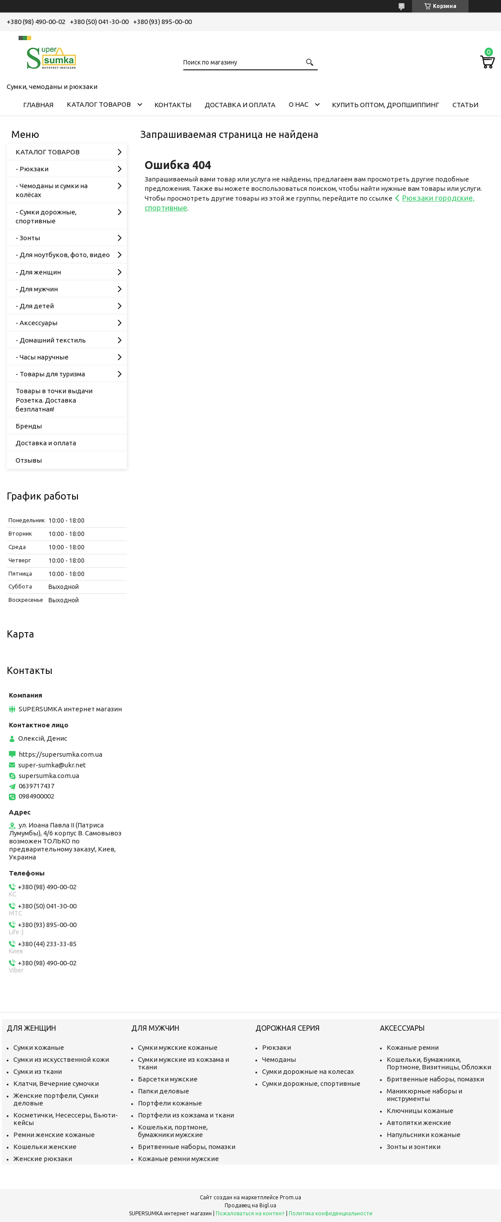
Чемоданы (279, 1059)
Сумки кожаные (38, 1047)
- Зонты (28, 238)
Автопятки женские (419, 1122)
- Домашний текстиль (51, 340)
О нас (298, 104)
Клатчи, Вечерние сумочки (56, 1083)
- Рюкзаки (32, 169)
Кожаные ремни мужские (178, 1158)
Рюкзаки (276, 1047)
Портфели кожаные (170, 1103)
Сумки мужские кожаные (178, 1047)
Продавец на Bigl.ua (250, 1205)
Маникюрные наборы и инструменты (424, 1094)
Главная (38, 105)
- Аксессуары (36, 323)
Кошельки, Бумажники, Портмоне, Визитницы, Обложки (439, 1063)
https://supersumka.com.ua (60, 754)
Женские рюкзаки (42, 1158)
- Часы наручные (42, 357)
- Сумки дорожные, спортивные (46, 216)
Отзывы (29, 460)
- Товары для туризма (50, 374)
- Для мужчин (37, 289)
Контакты (172, 105)
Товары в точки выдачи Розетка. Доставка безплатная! (54, 400)
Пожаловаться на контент (250, 1213)
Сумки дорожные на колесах (308, 1071)
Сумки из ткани (37, 1071)
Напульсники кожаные (424, 1134)
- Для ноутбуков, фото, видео (63, 254)
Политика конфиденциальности (330, 1213)
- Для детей (35, 306)
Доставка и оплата (240, 105)
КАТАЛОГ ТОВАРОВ (99, 104)
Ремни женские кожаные (54, 1134)
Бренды (29, 426)
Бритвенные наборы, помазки (186, 1146)
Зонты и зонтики (413, 1146)
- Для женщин (38, 272)
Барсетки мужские (168, 1079)
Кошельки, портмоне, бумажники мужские (173, 1130)
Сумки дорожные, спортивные (311, 1083)
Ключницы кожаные (420, 1110)
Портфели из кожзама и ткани (186, 1115)
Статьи (465, 105)
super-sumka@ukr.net (52, 765)
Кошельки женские (45, 1146)
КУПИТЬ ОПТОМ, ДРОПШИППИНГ (385, 105)
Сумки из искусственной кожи (61, 1059)
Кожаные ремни (413, 1047)
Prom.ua (290, 1197)
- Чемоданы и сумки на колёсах (52, 190)
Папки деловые (163, 1091)
